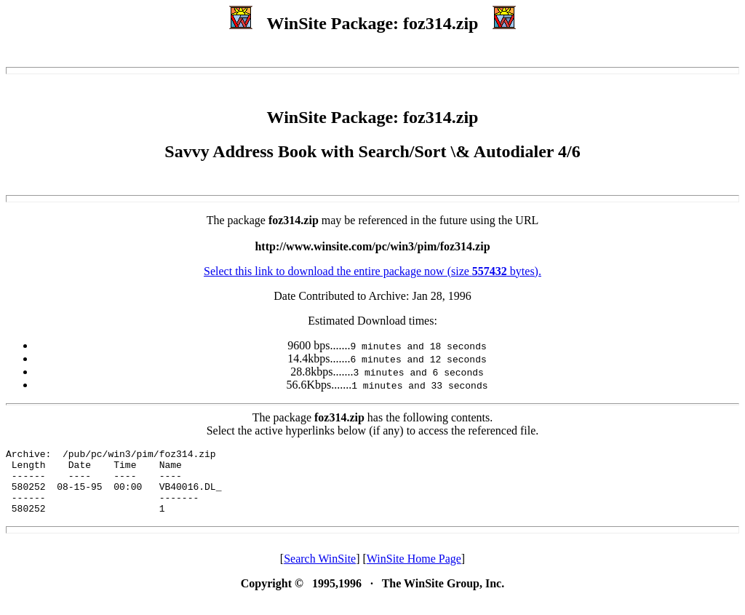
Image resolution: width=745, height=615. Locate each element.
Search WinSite (320, 572)
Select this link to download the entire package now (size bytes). (372, 271)
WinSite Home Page (414, 572)
